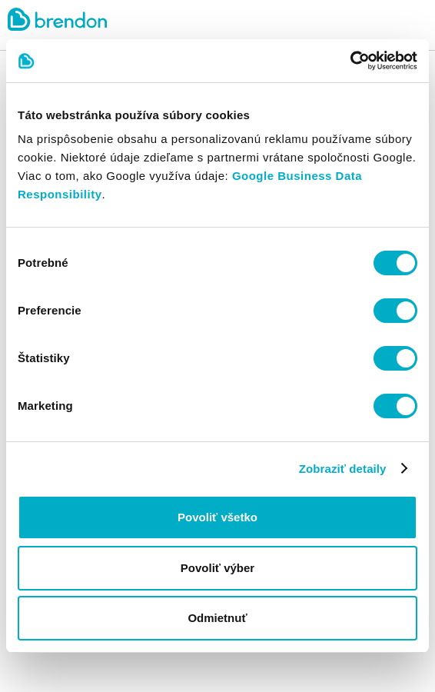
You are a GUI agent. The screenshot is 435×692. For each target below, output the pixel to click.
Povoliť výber (217, 567)
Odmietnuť (217, 617)
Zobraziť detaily (343, 468)
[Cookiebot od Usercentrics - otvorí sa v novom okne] (350, 61)
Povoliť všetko (217, 517)
